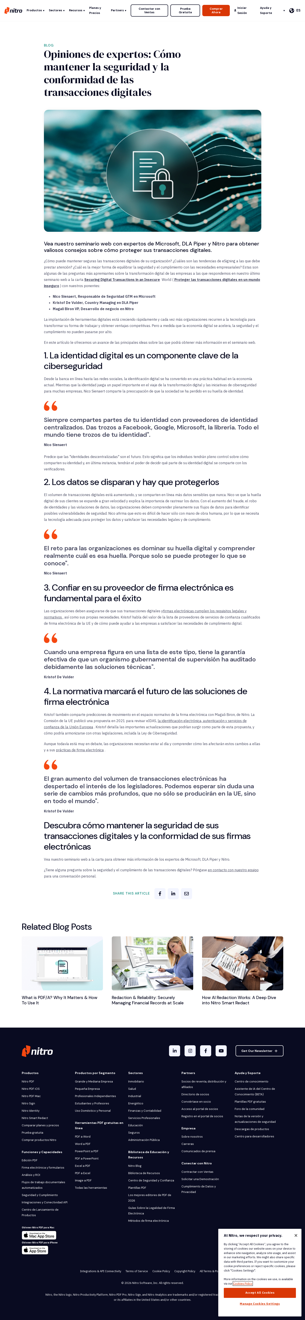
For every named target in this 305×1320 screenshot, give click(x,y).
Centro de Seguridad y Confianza (151, 1180)
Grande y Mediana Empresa (94, 1081)
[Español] (295, 10)
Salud (132, 1089)
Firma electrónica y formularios (43, 1167)
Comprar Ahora (216, 10)
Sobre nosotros (192, 1136)
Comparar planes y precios (40, 1125)
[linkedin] (173, 893)
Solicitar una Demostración (200, 1179)
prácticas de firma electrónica (80, 750)
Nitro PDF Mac (31, 1096)
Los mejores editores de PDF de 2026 (149, 1197)
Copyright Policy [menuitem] (184, 1271)
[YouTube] (221, 1050)
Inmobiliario (136, 1081)
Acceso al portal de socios (199, 1109)
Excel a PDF (82, 1166)
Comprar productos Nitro (39, 1140)
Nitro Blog (135, 1166)
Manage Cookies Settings (260, 1304)
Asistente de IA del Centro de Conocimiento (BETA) (255, 1091)
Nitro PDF (28, 1081)
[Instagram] (190, 1050)
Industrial (134, 1096)
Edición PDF (29, 1160)
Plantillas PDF (137, 1188)
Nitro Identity (30, 1111)
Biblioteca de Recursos (144, 1173)
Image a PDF (83, 1180)
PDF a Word (83, 1136)
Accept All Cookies (260, 1293)
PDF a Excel (82, 1173)
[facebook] (159, 893)
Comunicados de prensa (198, 1151)
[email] (186, 893)
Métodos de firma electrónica (148, 1221)
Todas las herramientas (91, 1188)
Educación (135, 1125)
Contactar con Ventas (149, 10)
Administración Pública (144, 1140)
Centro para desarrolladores (254, 1136)
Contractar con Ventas (197, 1172)
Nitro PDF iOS (31, 1089)
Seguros (134, 1132)
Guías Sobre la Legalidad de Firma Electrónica (151, 1210)
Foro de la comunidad (249, 1109)
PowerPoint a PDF (86, 1151)
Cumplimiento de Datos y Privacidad (198, 1189)
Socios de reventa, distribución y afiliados (203, 1084)
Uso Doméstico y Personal (93, 1111)
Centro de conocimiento (251, 1081)
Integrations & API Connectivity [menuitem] (100, 1271)
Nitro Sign (28, 1103)
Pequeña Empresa (87, 1089)
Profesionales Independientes (95, 1096)
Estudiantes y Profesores (92, 1103)
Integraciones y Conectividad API (44, 1202)
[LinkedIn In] (174, 1050)
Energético (135, 1103)
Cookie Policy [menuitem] (161, 1271)
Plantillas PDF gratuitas (250, 1102)
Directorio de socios (195, 1094)
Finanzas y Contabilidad (144, 1111)
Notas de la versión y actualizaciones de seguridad (255, 1119)
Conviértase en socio (196, 1102)
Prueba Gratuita (185, 10)
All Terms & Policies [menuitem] (212, 1271)
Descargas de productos (252, 1129)
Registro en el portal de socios (202, 1116)
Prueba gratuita (32, 1132)
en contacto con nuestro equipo (233, 870)
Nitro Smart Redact (35, 1118)
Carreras (187, 1144)
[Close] (296, 1235)
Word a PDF (83, 1144)
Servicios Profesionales (144, 1118)
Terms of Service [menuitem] (137, 1271)
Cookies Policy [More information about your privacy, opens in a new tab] (242, 1283)
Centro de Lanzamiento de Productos (40, 1212)
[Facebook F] (205, 1050)
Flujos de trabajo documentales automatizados (43, 1185)
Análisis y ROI (31, 1175)
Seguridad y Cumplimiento (40, 1195)
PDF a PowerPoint (86, 1158)
